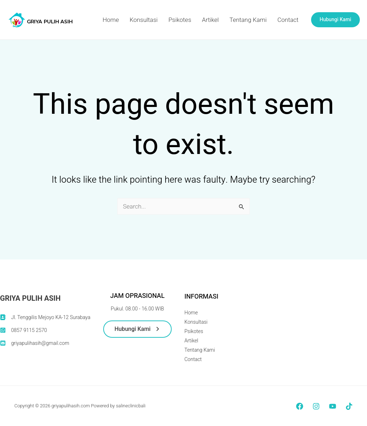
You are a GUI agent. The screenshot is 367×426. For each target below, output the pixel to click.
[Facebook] (299, 406)
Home (111, 19)
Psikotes (179, 19)
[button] (335, 19)
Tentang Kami (248, 19)
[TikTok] (349, 406)
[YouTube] (332, 406)
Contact (288, 19)
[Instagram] (316, 406)
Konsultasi (144, 19)
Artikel (210, 19)
